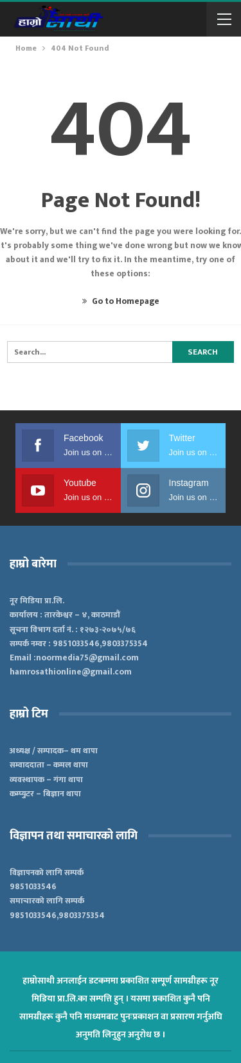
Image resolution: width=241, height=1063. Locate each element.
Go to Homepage (120, 301)
